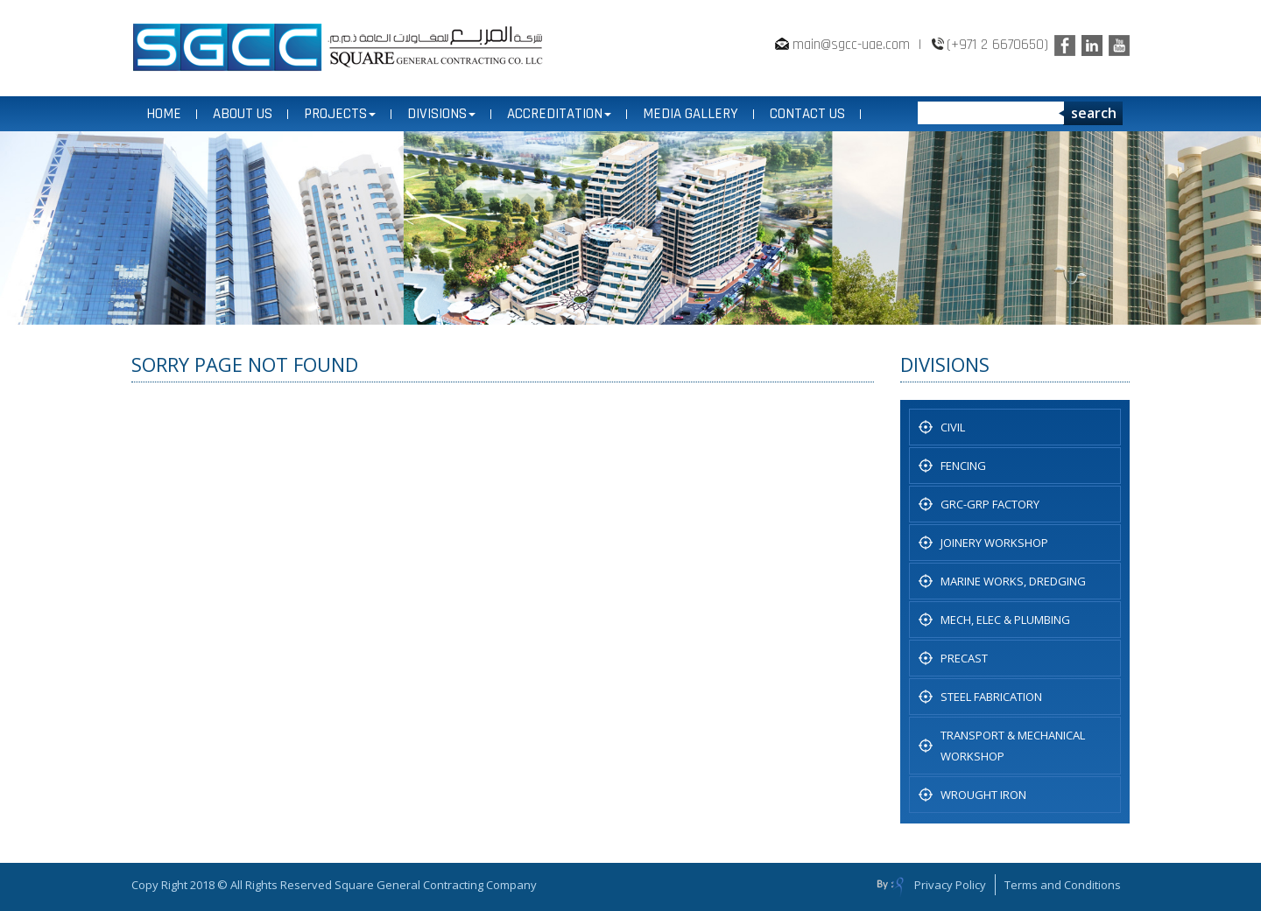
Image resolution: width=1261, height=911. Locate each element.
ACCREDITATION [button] (559, 113)
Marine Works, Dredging (1013, 581)
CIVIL (952, 427)
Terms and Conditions (1062, 885)
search (1094, 113)
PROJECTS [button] (340, 113)
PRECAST (964, 658)
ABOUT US (242, 113)
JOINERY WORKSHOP (994, 542)
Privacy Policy (950, 885)
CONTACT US (807, 113)
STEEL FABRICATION (991, 696)
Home (163, 113)
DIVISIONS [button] (441, 113)
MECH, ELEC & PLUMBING (1005, 619)
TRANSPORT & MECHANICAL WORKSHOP (1012, 745)
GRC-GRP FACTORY (989, 504)
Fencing (963, 465)
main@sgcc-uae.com (851, 44)
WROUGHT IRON (983, 794)
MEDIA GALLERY (690, 113)
